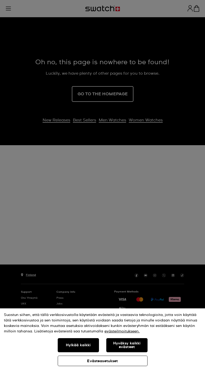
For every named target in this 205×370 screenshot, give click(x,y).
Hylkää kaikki (78, 345)
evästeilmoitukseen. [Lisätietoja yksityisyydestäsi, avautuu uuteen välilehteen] (122, 331)
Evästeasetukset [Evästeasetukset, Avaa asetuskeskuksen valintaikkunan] (102, 361)
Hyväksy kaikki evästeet (127, 345)
